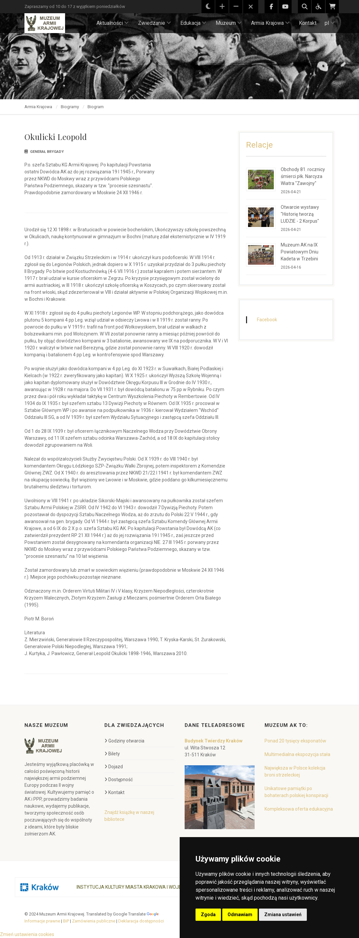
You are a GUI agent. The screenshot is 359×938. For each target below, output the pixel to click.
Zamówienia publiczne (93, 920)
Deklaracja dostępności (141, 920)
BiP (66, 920)
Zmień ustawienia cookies (27, 934)
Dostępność (118, 779)
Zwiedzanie (154, 23)
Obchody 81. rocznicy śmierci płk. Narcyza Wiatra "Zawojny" (303, 176)
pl (330, 23)
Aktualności (112, 23)
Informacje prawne (42, 920)
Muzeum (229, 23)
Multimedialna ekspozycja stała (297, 754)
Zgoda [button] (208, 914)
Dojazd (113, 766)
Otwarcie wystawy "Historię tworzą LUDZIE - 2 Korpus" (300, 214)
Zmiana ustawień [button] (283, 914)
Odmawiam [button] (240, 914)
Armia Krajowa (270, 23)
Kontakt (307, 23)
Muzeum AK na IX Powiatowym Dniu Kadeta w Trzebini (299, 251)
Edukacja (193, 23)
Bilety (112, 753)
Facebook (267, 319)
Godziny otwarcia (124, 740)
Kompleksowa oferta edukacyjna (299, 809)
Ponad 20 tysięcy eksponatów (295, 740)
